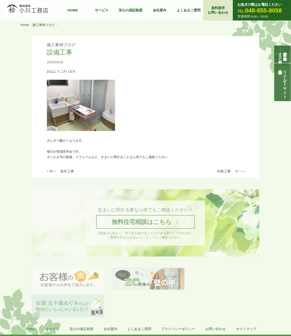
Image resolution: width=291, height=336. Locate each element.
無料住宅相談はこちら (141, 222)
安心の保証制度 (131, 10)
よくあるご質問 (189, 10)
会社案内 (159, 10)
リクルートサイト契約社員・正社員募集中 (285, 82)
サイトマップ (246, 302)
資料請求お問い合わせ (218, 10)
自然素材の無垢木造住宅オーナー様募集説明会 (282, 54)
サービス (101, 10)
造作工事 (67, 171)
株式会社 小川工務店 (33, 315)
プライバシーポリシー (178, 302)
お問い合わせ (215, 302)
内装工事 (224, 171)
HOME (73, 10)
